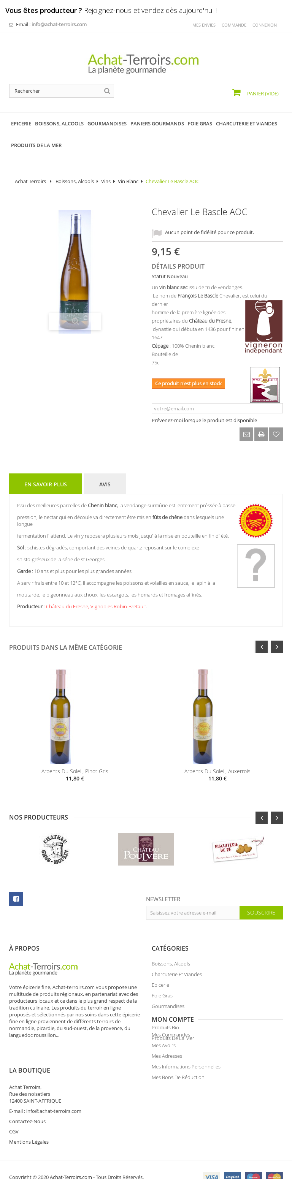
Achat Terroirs (30, 181)
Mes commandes (28, 1072)
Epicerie (160, 987)
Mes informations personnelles (43, 1104)
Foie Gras (162, 997)
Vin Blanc (128, 181)
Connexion (264, 25)
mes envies (204, 25)
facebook (16, 899)
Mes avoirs (21, 1082)
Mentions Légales (171, 1126)
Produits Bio (165, 1029)
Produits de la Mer (173, 1040)
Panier (262, 93)
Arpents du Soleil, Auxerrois (217, 771)
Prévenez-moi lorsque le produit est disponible (204, 420)
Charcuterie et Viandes (177, 976)
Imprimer (261, 434)
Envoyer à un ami (246, 434)
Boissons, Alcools (75, 181)
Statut (159, 276)
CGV (156, 1116)
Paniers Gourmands (174, 1019)
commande (234, 25)
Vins (106, 181)
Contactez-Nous (170, 1105)
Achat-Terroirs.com (71, 1161)
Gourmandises (168, 1008)
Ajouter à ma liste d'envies (276, 434)
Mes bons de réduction (35, 1114)
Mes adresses (24, 1093)
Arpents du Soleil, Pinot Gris (74, 771)
